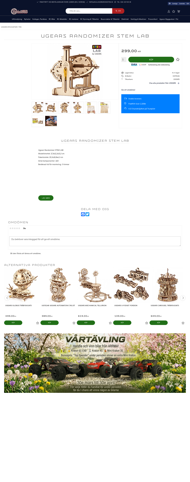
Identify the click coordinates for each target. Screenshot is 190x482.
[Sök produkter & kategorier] (89, 11)
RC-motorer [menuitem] (73, 19)
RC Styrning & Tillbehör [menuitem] (89, 19)
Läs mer (46, 198)
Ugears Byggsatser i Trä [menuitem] (168, 19)
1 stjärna (10, 228)
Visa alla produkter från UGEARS (162, 83)
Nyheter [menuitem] (27, 19)
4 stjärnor (17, 228)
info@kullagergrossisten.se (101, 2)
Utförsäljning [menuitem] (17, 19)
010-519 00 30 (126, 2)
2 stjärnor (13, 228)
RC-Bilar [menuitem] (52, 19)
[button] (173, 11)
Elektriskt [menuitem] (125, 19)
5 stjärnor (19, 228)
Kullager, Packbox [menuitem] (39, 19)
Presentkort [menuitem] (153, 19)
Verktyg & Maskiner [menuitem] (138, 19)
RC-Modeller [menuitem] (62, 19)
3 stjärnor (15, 228)
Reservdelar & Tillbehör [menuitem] (110, 19)
